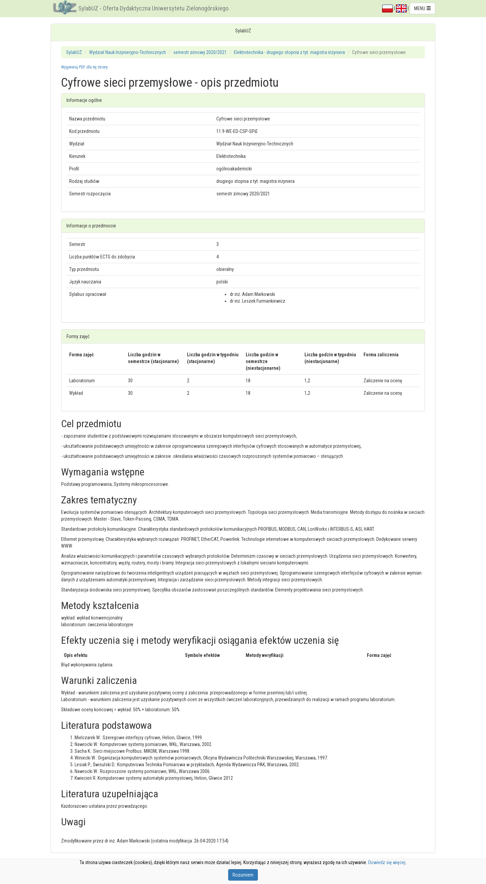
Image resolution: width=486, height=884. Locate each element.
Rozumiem (243, 875)
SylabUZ (74, 52)
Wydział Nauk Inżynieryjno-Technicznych (127, 52)
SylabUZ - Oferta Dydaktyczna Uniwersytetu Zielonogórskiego (153, 8)
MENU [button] (422, 8)
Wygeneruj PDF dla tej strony (84, 67)
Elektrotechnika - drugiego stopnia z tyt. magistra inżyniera (289, 52)
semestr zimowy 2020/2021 (200, 52)
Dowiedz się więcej (386, 862)
